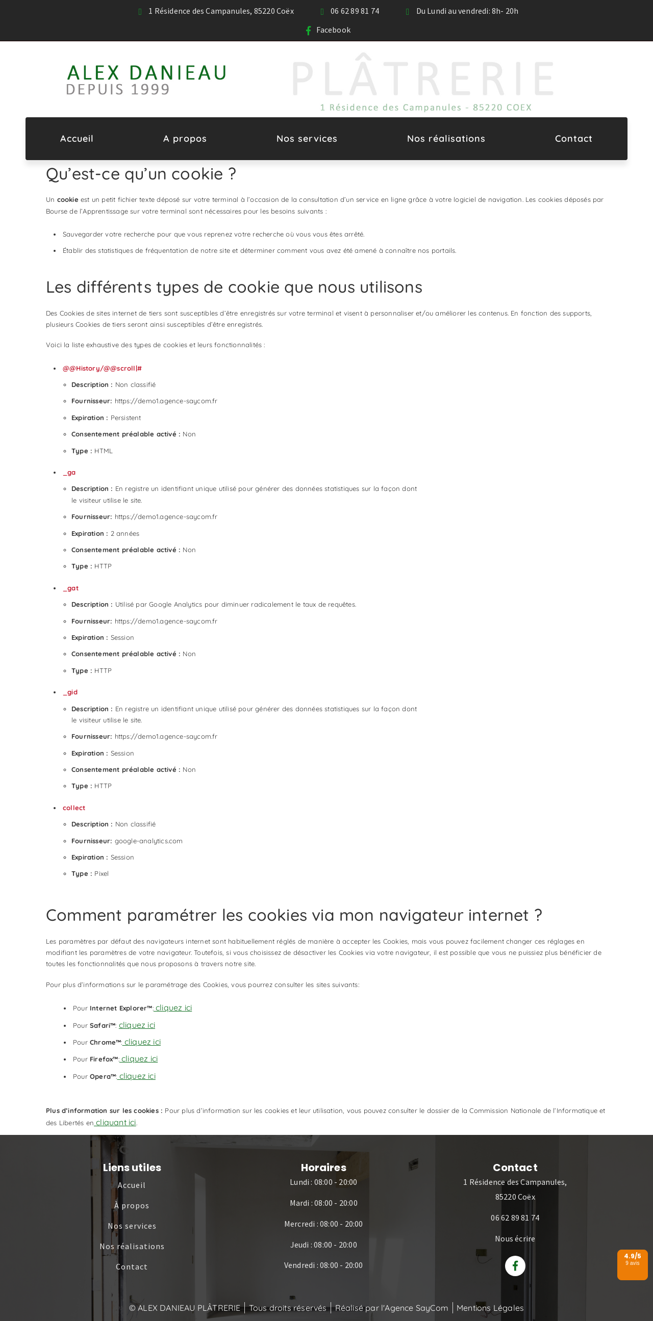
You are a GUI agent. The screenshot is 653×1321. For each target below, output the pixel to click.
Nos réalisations (446, 138)
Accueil (77, 138)
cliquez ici (173, 1007)
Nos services (307, 138)
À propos (131, 1205)
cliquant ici (115, 1122)
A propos (185, 138)
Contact (574, 138)
